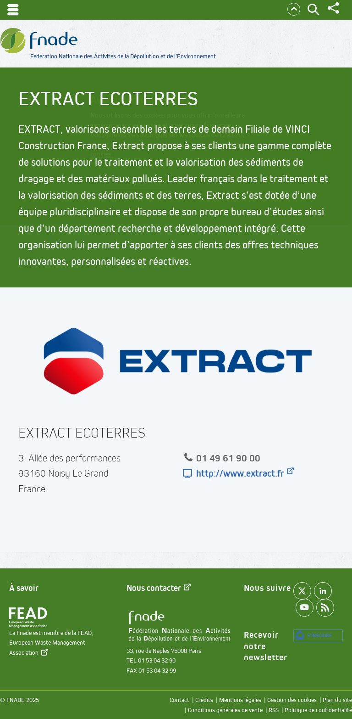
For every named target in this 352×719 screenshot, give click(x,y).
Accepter (230, 186)
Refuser (178, 199)
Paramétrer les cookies (146, 186)
